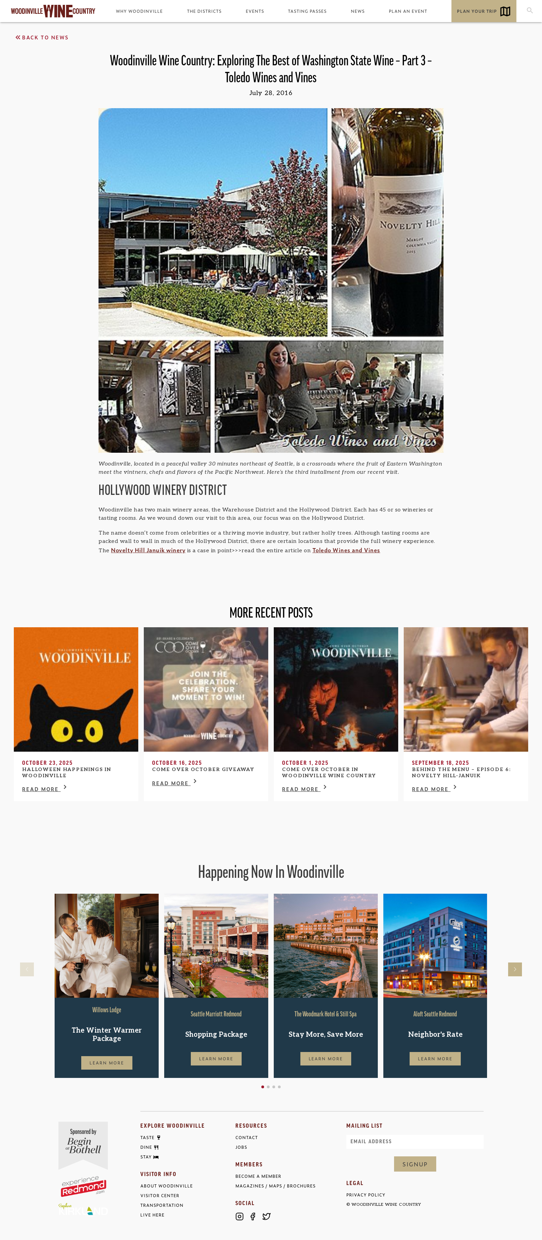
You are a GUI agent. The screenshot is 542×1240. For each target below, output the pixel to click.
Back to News (41, 37)
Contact (246, 1137)
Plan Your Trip (477, 11)
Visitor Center (159, 1195)
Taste (147, 1137)
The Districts (204, 11)
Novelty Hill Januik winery (148, 550)
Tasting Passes (307, 11)
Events (255, 11)
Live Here (152, 1215)
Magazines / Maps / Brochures (275, 1186)
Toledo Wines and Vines (346, 550)
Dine (146, 1147)
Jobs (241, 1147)
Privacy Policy (365, 1194)
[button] (262, 1087)
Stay (146, 1157)
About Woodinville (166, 1186)
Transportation (162, 1205)
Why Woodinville (139, 11)
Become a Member (258, 1176)
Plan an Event (408, 11)
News (358, 11)
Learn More (107, 1063)
